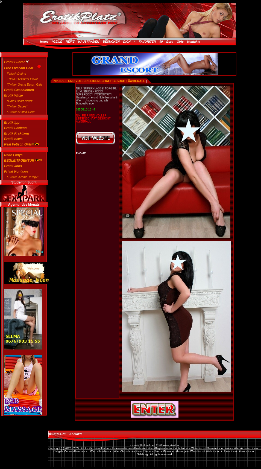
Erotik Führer (16, 62)
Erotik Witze (13, 95)
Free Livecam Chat (21, 67)
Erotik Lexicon (15, 128)
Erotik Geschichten (19, 90)
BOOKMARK (57, 434)
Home (44, 41)
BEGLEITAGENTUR (21, 160)
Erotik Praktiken (16, 133)
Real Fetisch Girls (21, 144)
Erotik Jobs (13, 166)
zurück (81, 153)
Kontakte (193, 41)
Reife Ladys (13, 155)
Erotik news (13, 139)
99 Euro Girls (171, 41)
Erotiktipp (11, 122)
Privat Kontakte (16, 171)
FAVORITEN (147, 41)
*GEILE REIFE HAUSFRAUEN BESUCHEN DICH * (93, 41)
